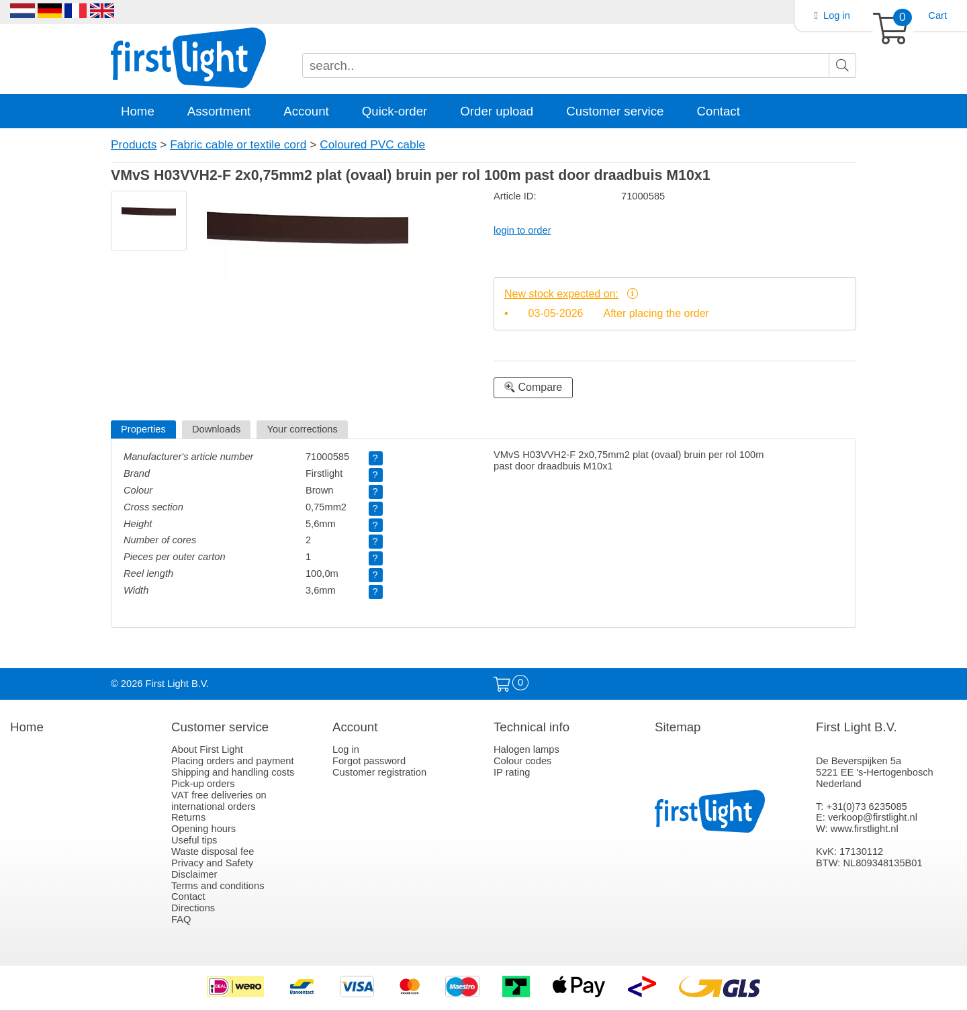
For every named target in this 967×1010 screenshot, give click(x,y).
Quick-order (394, 111)
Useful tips (194, 840)
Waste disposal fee (212, 851)
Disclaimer (194, 874)
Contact (718, 111)
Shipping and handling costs (232, 772)
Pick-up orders (203, 783)
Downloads (216, 429)
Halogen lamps (526, 749)
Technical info (531, 727)
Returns (188, 817)
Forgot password (369, 760)
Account (305, 111)
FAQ (181, 919)
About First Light (207, 749)
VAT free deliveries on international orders (219, 801)
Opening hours (203, 828)
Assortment (218, 111)
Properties (143, 429)
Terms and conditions (218, 885)
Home (137, 111)
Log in (836, 15)
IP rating (512, 772)
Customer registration (379, 772)
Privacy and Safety (212, 863)
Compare (533, 387)
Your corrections (302, 429)
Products (133, 144)
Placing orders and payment (232, 760)
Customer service (614, 111)
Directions (193, 908)
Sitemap (677, 727)
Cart (937, 15)
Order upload (496, 111)
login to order (522, 230)
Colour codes (522, 760)
